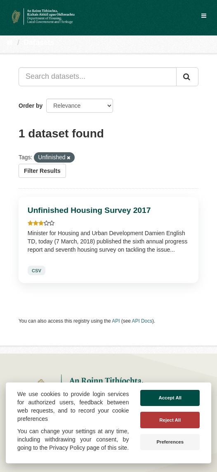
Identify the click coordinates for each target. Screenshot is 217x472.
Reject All (170, 420)
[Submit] (187, 76)
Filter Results (42, 171)
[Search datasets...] (98, 76)
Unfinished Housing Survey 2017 (89, 210)
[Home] (9, 42)
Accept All (170, 397)
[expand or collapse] (204, 15)
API (116, 321)
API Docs (142, 321)
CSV (36, 270)
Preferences (170, 441)
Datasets (39, 42)
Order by (30, 105)
